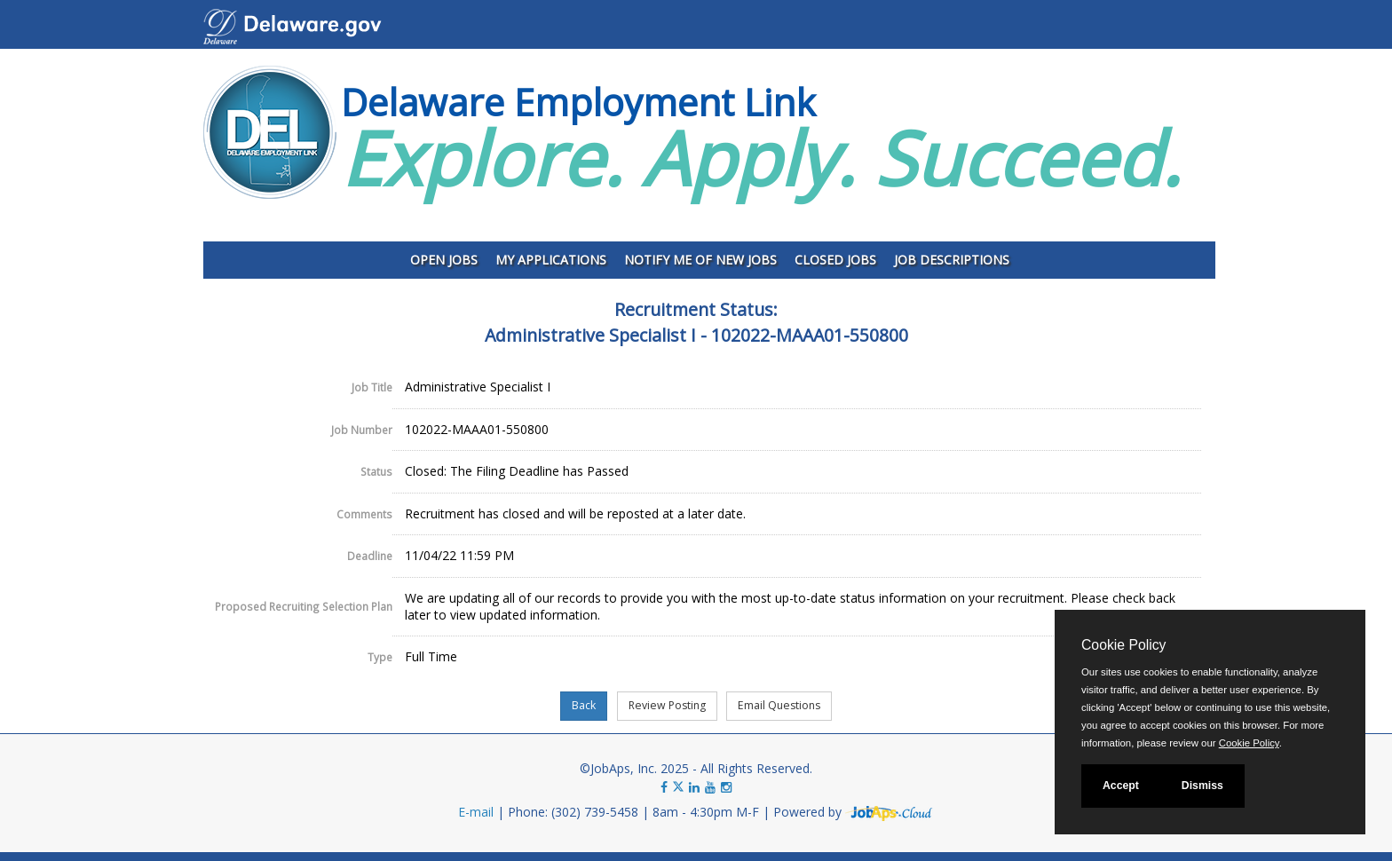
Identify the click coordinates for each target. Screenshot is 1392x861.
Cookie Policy (1123, 644)
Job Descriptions (951, 259)
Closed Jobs (835, 259)
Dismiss (1202, 785)
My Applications (550, 259)
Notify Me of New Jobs (700, 259)
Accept (1121, 785)
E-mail (476, 811)
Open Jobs (444, 259)
